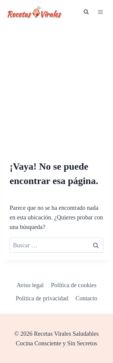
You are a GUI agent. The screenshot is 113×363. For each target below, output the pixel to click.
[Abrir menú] (100, 11)
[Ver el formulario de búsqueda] (86, 12)
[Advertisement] (56, 83)
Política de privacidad (42, 298)
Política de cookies (73, 285)
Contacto (86, 298)
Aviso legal (30, 285)
